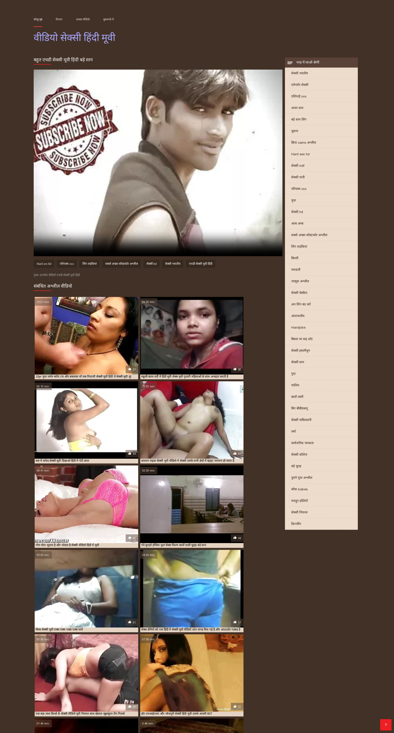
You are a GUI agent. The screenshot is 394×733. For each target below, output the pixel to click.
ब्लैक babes (299, 491)
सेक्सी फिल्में (282, 710)
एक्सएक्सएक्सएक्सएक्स (52, 722)
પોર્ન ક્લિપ (235, 714)
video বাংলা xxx (152, 714)
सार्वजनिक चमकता (302, 444)
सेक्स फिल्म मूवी (71, 680)
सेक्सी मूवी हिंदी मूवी (227, 686)
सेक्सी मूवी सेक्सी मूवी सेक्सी (302, 718)
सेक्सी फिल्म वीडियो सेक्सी (266, 714)
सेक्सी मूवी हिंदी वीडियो (305, 686)
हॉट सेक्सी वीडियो (164, 718)
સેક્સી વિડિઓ (136, 718)
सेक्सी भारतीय (299, 75)
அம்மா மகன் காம (342, 718)
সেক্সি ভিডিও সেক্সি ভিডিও (272, 702)
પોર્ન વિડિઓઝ (145, 706)
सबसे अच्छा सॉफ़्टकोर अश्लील (309, 236)
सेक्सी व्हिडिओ (68, 702)
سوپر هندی (319, 710)
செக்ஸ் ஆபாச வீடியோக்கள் (195, 698)
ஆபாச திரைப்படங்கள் (199, 718)
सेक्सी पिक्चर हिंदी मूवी (222, 680)
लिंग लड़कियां (299, 248)
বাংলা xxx (133, 722)
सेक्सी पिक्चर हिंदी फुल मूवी (193, 680)
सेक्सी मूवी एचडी (170, 683)
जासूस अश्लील (300, 283)
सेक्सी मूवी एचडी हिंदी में (247, 683)
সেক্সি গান (142, 710)
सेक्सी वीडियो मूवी (82, 706)
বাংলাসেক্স (239, 702)
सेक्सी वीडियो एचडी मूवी (46, 688)
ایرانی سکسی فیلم (224, 706)
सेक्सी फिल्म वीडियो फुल (332, 680)
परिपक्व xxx (299, 190)
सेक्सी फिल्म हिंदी (56, 714)
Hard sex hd (300, 156)
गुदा (293, 375)
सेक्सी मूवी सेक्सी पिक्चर (127, 686)
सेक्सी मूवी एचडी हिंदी (220, 683)
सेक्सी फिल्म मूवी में (306, 680)
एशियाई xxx (299, 98)
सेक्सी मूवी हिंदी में (250, 686)
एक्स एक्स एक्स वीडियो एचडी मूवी (51, 677)
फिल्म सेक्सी (57, 706)
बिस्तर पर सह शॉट (302, 340)
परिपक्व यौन (188, 722)
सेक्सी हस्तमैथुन (300, 352)
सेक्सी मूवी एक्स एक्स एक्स (144, 683)
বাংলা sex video (269, 698)
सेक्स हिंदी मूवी (114, 680)
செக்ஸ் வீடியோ (96, 702)
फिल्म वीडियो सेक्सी (121, 714)
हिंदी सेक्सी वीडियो (211, 714)
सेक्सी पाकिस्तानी (301, 421)
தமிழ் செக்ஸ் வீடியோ (220, 710)
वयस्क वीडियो (83, 19)
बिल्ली (294, 259)
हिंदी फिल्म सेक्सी (181, 714)
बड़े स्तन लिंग (298, 121)
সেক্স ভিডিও (165, 702)
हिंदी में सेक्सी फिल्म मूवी (120, 726)
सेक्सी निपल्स (299, 514)
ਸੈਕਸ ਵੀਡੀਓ (325, 698)
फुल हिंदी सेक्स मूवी (305, 677)
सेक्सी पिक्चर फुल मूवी (163, 680)
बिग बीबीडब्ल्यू (299, 410)
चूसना (294, 132)
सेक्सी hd (297, 213)
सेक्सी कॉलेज (299, 456)
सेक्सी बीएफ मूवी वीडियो (149, 698)
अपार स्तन (297, 109)
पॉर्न (202, 722)
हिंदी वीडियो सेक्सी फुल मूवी (292, 706)
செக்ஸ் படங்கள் (107, 722)
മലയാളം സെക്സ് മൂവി (56, 698)
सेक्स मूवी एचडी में (93, 680)
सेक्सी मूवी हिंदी (152, 686)
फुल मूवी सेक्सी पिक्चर (153, 677)
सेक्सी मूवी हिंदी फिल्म (201, 686)
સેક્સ (211, 722)
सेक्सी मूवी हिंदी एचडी (175, 686)
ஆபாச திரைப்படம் (309, 722)
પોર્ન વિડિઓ (121, 710)
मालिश (295, 387)
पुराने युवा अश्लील (301, 479)
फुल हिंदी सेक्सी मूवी (329, 677)
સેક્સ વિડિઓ (60, 718)
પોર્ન (163, 706)
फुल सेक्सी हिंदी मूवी (258, 677)
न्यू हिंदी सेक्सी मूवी (128, 677)
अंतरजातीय (298, 317)
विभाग (59, 19)
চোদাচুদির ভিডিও (299, 698)
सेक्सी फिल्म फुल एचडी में (251, 680)
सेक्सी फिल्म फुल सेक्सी (280, 680)
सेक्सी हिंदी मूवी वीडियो (272, 722)
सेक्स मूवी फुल (326, 706)
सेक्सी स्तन (297, 363)
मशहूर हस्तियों (299, 502)
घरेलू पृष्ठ (38, 19)
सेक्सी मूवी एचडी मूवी (194, 683)
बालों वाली (297, 398)
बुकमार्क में (108, 19)
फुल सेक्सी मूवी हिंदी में (204, 677)
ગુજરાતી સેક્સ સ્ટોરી (158, 726)
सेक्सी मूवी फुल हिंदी (44, 686)
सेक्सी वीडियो (334, 702)
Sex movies (123, 702)
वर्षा (293, 433)
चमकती (295, 271)
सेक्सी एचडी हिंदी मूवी (137, 680)
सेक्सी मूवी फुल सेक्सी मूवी (337, 683)
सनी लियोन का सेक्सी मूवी (187, 706)
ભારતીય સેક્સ (85, 718)
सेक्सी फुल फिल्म (68, 683)
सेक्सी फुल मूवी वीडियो (92, 683)
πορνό (222, 702)
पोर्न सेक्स (300, 710)
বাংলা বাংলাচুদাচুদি (182, 710)
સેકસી (158, 710)
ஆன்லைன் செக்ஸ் (115, 706)
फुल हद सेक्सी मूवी (282, 677)
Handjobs (298, 329)
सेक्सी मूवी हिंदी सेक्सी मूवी (334, 686)
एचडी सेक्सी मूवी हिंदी (200, 265)
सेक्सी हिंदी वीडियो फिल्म (81, 726)
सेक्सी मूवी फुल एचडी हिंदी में (305, 683)
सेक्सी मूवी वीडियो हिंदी (69, 686)
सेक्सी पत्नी (298, 179)
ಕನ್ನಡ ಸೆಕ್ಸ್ (145, 702)
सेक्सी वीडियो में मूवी (237, 698)
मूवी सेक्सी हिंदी (51, 680)
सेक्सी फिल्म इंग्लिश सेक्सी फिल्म (104, 698)
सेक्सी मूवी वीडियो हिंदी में (98, 686)
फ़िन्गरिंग (296, 525)
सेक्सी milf (297, 167)
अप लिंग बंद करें (301, 306)
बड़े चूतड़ (296, 467)
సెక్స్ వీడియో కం (309, 702)
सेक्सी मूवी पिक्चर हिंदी (275, 683)
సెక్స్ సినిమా (100, 710)
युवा (293, 202)
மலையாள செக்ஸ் (87, 714)
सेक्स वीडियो (338, 722)
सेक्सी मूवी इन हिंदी (117, 683)
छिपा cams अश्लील (303, 144)
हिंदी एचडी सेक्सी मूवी (263, 718)
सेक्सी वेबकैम (299, 294)
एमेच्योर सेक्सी (299, 86)
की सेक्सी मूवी (233, 718)
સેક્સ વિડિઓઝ (255, 706)
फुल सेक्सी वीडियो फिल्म (232, 677)
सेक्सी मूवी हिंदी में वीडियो (277, 686)
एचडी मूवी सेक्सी (80, 677)
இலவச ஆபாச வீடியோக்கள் (315, 714)
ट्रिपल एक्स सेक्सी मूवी (104, 677)
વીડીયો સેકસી (111, 718)
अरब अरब (297, 225)
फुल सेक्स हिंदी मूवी (179, 677)
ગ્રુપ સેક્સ (81, 722)
